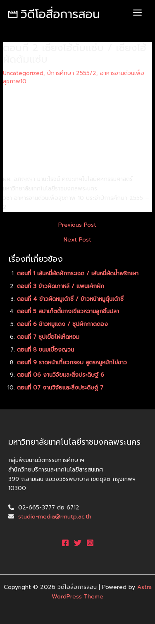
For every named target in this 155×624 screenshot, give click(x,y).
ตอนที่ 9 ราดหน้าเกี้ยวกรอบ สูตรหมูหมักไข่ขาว (72, 362)
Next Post (77, 240)
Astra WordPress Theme (102, 592)
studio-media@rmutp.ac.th (54, 516)
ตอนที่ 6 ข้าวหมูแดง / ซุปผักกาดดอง (62, 324)
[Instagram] (90, 543)
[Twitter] (77, 543)
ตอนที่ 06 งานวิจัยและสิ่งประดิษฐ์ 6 (60, 375)
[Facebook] (65, 543)
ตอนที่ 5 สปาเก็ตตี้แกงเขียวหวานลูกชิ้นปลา (68, 311)
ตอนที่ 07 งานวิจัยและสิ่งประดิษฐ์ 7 (60, 387)
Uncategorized (23, 73)
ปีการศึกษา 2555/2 (71, 73)
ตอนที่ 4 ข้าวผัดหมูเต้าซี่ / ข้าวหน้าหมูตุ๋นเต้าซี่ (70, 299)
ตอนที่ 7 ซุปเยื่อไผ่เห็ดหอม (48, 337)
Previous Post (77, 225)
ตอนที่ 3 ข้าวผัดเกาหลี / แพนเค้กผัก (60, 286)
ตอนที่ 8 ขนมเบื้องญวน (45, 349)
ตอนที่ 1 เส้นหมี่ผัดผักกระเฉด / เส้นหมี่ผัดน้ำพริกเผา (77, 273)
